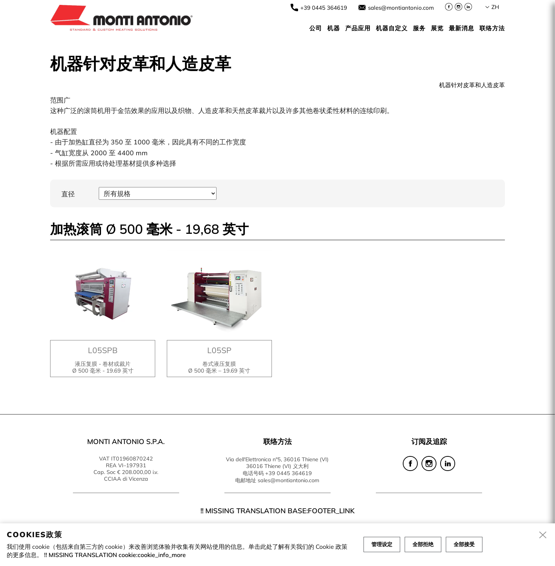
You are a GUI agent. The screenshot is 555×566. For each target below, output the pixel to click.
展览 (437, 28)
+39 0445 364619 (323, 7)
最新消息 (461, 28)
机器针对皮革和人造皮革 (472, 85)
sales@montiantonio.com (401, 7)
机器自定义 (392, 28)
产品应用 (358, 28)
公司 (315, 28)
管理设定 (381, 544)
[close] (543, 535)
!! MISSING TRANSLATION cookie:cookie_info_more (115, 555)
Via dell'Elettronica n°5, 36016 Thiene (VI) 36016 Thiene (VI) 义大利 (277, 462)
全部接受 (464, 544)
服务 (419, 28)
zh (495, 6)
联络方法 (492, 28)
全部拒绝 (423, 544)
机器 (333, 28)
